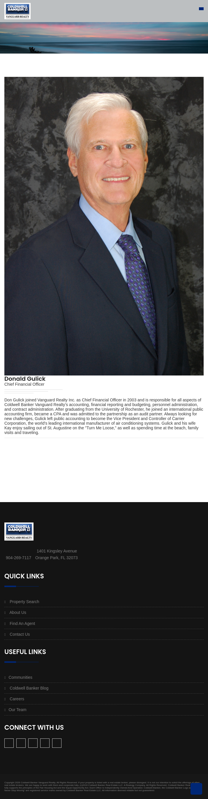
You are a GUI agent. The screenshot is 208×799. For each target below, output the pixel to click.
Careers (17, 699)
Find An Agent (22, 623)
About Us (18, 612)
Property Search (24, 601)
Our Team (17, 709)
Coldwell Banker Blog (29, 688)
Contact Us (20, 634)
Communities (20, 677)
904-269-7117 (18, 557)
